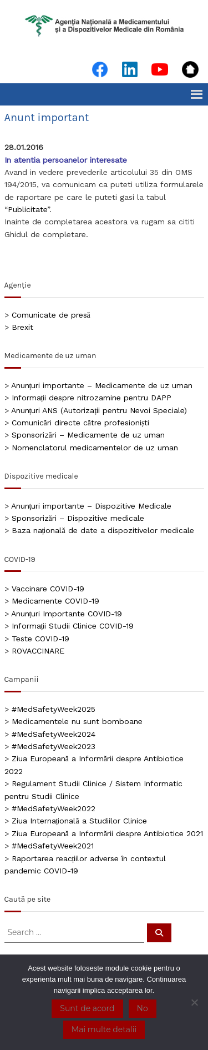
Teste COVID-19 (40, 638)
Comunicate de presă (51, 314)
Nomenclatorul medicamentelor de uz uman (95, 447)
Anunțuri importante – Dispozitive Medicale (91, 505)
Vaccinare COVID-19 (48, 588)
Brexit (22, 327)
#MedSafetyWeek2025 (53, 709)
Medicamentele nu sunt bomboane (77, 721)
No (142, 1008)
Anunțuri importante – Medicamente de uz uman (102, 385)
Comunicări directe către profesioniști (81, 422)
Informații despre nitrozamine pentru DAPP (92, 397)
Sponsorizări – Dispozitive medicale (78, 518)
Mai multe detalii (104, 1029)
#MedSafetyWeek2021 (53, 845)
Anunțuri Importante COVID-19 (67, 613)
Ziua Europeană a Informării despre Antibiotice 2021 (107, 833)
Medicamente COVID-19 (55, 600)
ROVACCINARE (38, 650)
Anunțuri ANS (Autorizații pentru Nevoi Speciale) (99, 410)
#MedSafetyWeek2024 (53, 734)
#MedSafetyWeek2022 (53, 808)
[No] (194, 1002)
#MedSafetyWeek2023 (53, 746)
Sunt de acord (87, 1008)
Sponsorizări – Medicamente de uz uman (88, 434)
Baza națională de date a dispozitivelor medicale (103, 530)
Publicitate (27, 209)
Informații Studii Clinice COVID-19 (73, 625)
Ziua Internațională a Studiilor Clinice (79, 820)
